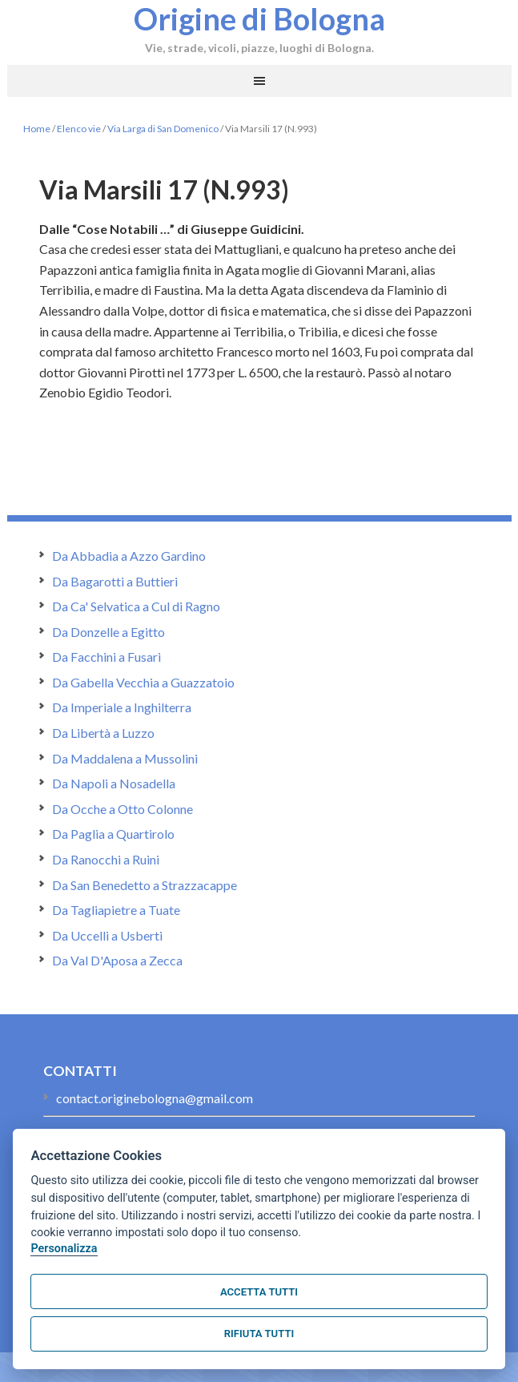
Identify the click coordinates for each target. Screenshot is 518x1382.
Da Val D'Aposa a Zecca (117, 960)
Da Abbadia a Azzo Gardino (129, 555)
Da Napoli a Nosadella (113, 783)
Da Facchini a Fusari (106, 656)
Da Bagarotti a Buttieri (115, 581)
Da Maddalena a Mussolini (125, 758)
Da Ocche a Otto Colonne (122, 808)
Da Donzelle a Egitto (108, 631)
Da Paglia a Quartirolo (113, 833)
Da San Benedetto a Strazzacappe (144, 884)
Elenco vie (79, 129)
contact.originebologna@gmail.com (154, 1098)
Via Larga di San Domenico (163, 129)
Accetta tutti (259, 1292)
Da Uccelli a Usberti (107, 935)
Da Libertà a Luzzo (103, 732)
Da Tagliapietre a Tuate (116, 909)
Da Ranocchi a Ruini (105, 859)
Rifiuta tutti (259, 1334)
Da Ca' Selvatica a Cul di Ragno (136, 606)
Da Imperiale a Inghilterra (121, 707)
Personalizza (63, 1248)
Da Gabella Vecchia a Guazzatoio (143, 682)
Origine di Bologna (259, 18)
